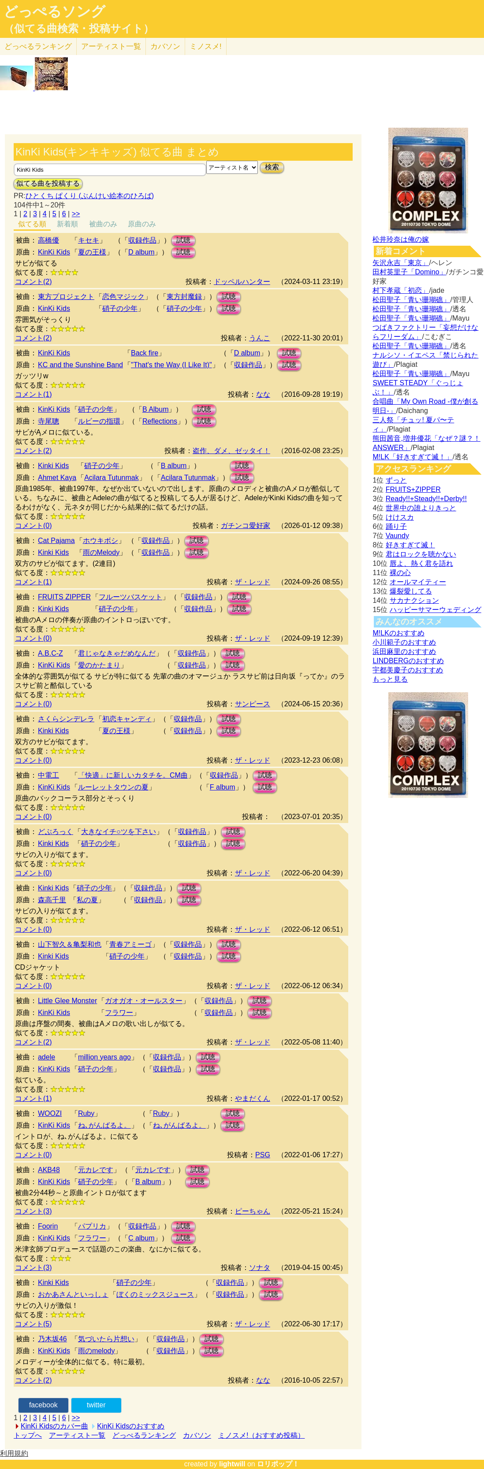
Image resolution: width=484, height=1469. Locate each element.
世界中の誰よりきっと (421, 508)
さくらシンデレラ (66, 719)
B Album (155, 409)
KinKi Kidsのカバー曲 (54, 1426)
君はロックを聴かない (421, 554)
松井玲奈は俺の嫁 (400, 239)
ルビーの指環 (99, 421)
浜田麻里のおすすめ (404, 651)
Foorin (48, 1226)
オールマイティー (418, 582)
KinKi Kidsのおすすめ (130, 1426)
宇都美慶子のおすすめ (407, 670)
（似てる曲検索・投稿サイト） (79, 28)
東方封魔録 (184, 296)
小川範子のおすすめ (404, 642)
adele (46, 1057)
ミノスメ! (206, 46)
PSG (262, 1155)
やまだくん (252, 1098)
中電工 (48, 775)
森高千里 (52, 900)
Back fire (144, 353)
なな (263, 394)
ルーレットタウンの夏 (113, 787)
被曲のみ (103, 224)
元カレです (95, 1170)
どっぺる (38, 46)
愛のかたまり (99, 665)
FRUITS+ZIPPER (413, 489)
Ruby (86, 1113)
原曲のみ (142, 224)
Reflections (159, 421)
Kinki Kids (53, 465)
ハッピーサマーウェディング (435, 609)
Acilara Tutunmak (111, 477)
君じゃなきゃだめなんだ (117, 653)
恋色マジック (123, 296)
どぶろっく (55, 831)
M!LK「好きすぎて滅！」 (412, 457)
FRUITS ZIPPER (64, 597)
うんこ (259, 338)
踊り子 (396, 526)
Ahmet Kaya (57, 477)
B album (174, 465)
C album (141, 1238)
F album (222, 787)
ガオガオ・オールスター (143, 1000)
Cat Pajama (56, 540)
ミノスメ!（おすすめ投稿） (261, 1435)
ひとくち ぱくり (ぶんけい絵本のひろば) (90, 195)
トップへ (28, 1435)
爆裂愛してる (411, 591)
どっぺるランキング (144, 1435)
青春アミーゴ (130, 944)
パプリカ (92, 1226)
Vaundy (397, 535)
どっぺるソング (54, 11)
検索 (272, 167)
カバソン (165, 46)
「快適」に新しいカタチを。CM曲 (133, 775)
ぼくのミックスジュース (155, 1294)
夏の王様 (92, 252)
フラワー (119, 1012)
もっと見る (390, 679)
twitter (96, 1405)
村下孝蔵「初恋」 (400, 290)
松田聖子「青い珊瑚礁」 (411, 299)
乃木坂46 (52, 1339)
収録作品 (142, 240)
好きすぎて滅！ (410, 545)
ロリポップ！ (278, 1464)
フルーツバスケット (130, 597)
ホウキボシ (100, 540)
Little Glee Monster (67, 1000)
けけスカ (400, 517)
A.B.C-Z (50, 653)
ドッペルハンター (242, 281)
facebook (43, 1405)
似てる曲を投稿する (48, 183)
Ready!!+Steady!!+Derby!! (426, 498)
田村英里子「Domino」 (409, 272)
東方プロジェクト (66, 296)
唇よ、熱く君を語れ (421, 563)
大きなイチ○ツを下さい (118, 831)
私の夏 (87, 900)
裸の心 (400, 572)
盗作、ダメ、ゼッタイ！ (231, 450)
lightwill (232, 1464)
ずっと (396, 480)
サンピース (252, 704)
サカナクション (414, 600)
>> (76, 214)
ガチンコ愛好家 (245, 525)
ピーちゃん (252, 1211)
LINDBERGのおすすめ (408, 660)
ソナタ (259, 1267)
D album (141, 252)
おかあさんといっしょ (73, 1294)
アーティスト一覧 (77, 1435)
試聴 (183, 240)
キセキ (88, 240)
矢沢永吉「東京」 (400, 262)
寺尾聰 (48, 421)
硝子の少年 (120, 308)
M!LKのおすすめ (398, 633)
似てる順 (32, 224)
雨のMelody (101, 552)
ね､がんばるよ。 (104, 1125)
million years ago (104, 1057)
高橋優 (48, 240)
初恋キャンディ (127, 719)
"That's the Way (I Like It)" (171, 365)
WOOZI (50, 1113)
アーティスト (111, 46)
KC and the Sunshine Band (80, 365)
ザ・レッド (252, 582)
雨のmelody (96, 1351)
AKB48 (49, 1170)
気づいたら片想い (106, 1339)
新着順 (67, 224)
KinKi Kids (54, 252)
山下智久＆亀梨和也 (69, 944)
